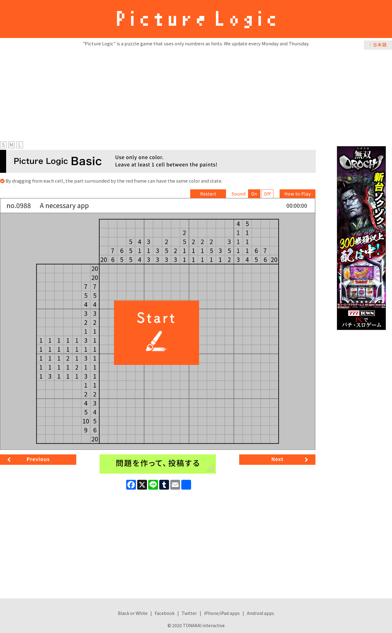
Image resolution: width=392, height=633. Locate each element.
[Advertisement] (196, 94)
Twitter (189, 613)
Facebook (165, 613)
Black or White (133, 613)
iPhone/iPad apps (222, 613)
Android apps (260, 613)
